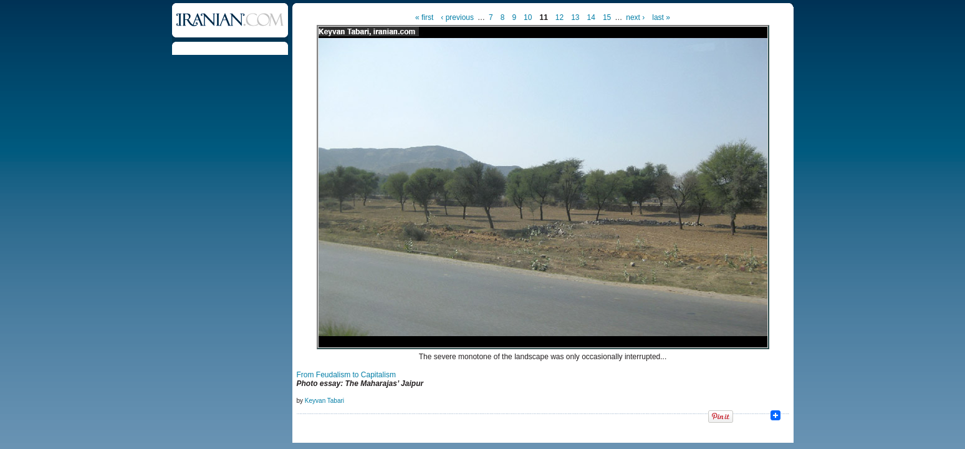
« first (424, 17)
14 (591, 17)
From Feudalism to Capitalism (346, 374)
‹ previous (457, 17)
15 (607, 17)
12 (559, 17)
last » (661, 17)
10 (528, 17)
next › (635, 17)
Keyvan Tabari (324, 400)
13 (575, 17)
